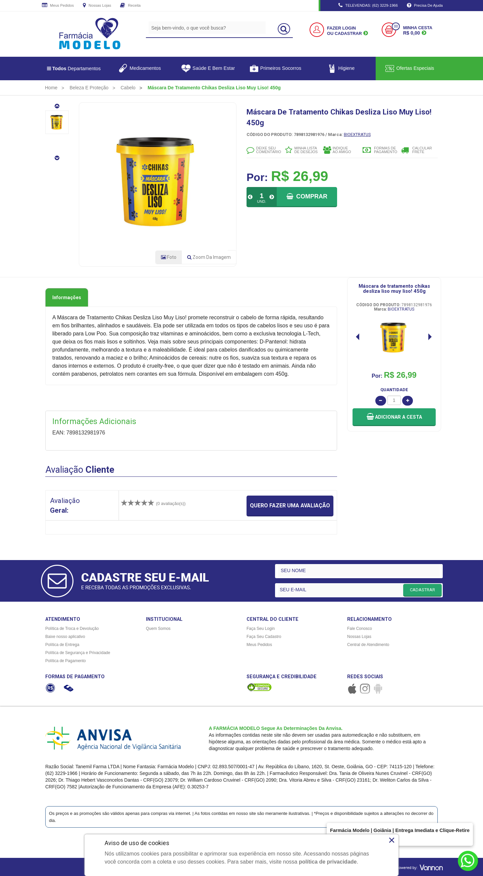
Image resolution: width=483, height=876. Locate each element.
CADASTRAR (422, 589)
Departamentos (74, 68)
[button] (394, 417)
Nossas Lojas (97, 5)
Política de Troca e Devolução (72, 628)
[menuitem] (51, 87)
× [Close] (391, 840)
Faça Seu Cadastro (264, 636)
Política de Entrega (62, 644)
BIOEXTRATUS (357, 134)
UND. (261, 201)
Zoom (209, 257)
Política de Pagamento (65, 660)
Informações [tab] (66, 297)
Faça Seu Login (261, 628)
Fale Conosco (359, 628)
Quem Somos (158, 628)
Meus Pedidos (58, 5)
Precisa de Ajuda (425, 5)
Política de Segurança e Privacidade (77, 652)
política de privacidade (328, 862)
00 (396, 26)
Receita (130, 5)
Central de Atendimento (368, 644)
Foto (168, 257)
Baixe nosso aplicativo (65, 636)
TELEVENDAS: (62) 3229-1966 (368, 5)
